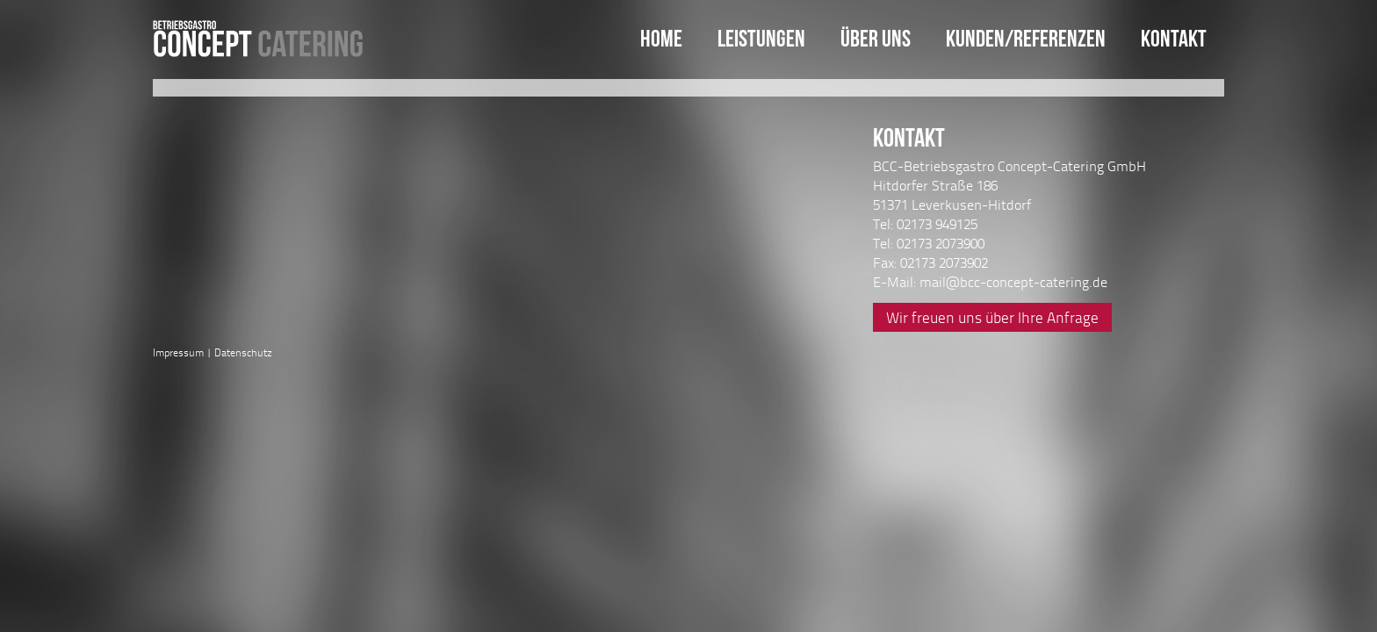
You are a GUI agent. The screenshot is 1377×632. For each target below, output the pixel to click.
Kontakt (1174, 38)
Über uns (875, 38)
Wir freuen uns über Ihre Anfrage (992, 317)
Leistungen (761, 38)
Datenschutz (243, 352)
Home (661, 38)
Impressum (178, 352)
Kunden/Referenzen (1026, 38)
